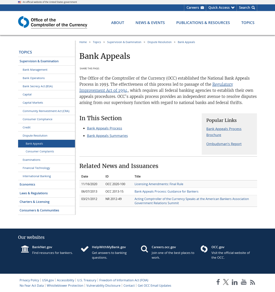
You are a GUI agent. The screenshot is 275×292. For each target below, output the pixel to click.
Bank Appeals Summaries (107, 135)
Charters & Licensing (34, 202)
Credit (26, 127)
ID (107, 176)
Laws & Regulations (34, 193)
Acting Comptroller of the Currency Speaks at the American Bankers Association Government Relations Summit (192, 201)
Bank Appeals (34, 143)
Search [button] (244, 7)
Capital (27, 94)
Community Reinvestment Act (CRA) (46, 111)
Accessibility (65, 280)
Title (138, 176)
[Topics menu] (248, 22)
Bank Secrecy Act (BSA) (38, 86)
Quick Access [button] (219, 7)
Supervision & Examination (39, 61)
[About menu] (117, 22)
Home (83, 42)
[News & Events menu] (150, 22)
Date (84, 176)
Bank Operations (34, 78)
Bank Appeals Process (104, 128)
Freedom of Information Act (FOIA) (123, 280)
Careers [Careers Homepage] (193, 7)
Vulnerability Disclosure (103, 285)
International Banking (37, 176)
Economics (27, 184)
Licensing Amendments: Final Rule (159, 184)
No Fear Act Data (32, 285)
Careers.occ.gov (164, 247)
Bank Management (35, 69)
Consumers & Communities (39, 210)
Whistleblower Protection (65, 285)
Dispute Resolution (35, 135)
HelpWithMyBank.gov (109, 247)
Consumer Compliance (37, 119)
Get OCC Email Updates (154, 285)
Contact (129, 285)
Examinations (31, 160)
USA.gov (48, 280)
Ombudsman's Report (224, 144)
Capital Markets (33, 102)
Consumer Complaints (40, 151)
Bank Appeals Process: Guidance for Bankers (166, 191)
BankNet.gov (42, 247)
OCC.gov (217, 247)
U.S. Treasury (86, 280)
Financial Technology (36, 168)
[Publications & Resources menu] (203, 22)
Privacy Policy (29, 280)
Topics (25, 52)
